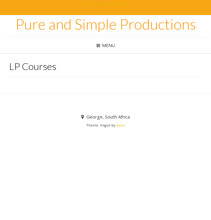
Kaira (120, 125)
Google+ (102, 4)
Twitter (84, 4)
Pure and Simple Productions (105, 24)
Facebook (123, 4)
